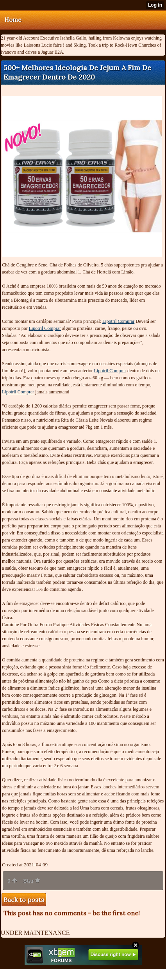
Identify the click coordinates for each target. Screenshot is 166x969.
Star (31, 881)
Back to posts (24, 900)
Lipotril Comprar (118, 321)
